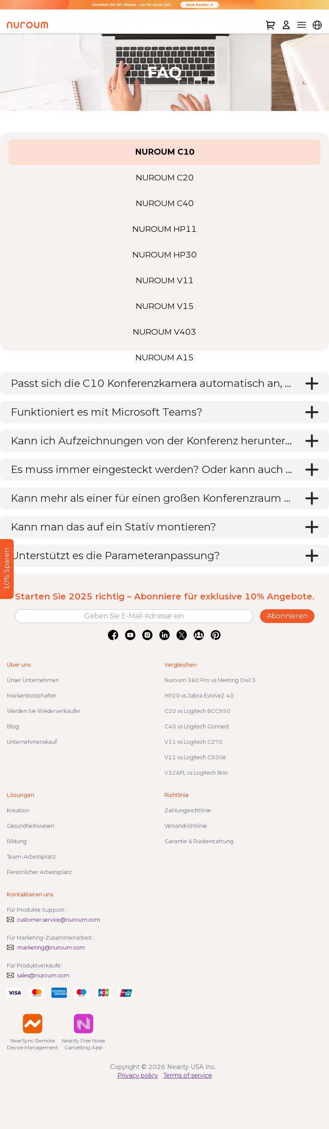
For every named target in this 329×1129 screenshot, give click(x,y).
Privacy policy (137, 1075)
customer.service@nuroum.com (58, 919)
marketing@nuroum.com (51, 947)
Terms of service (187, 1075)
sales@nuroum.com (43, 975)
